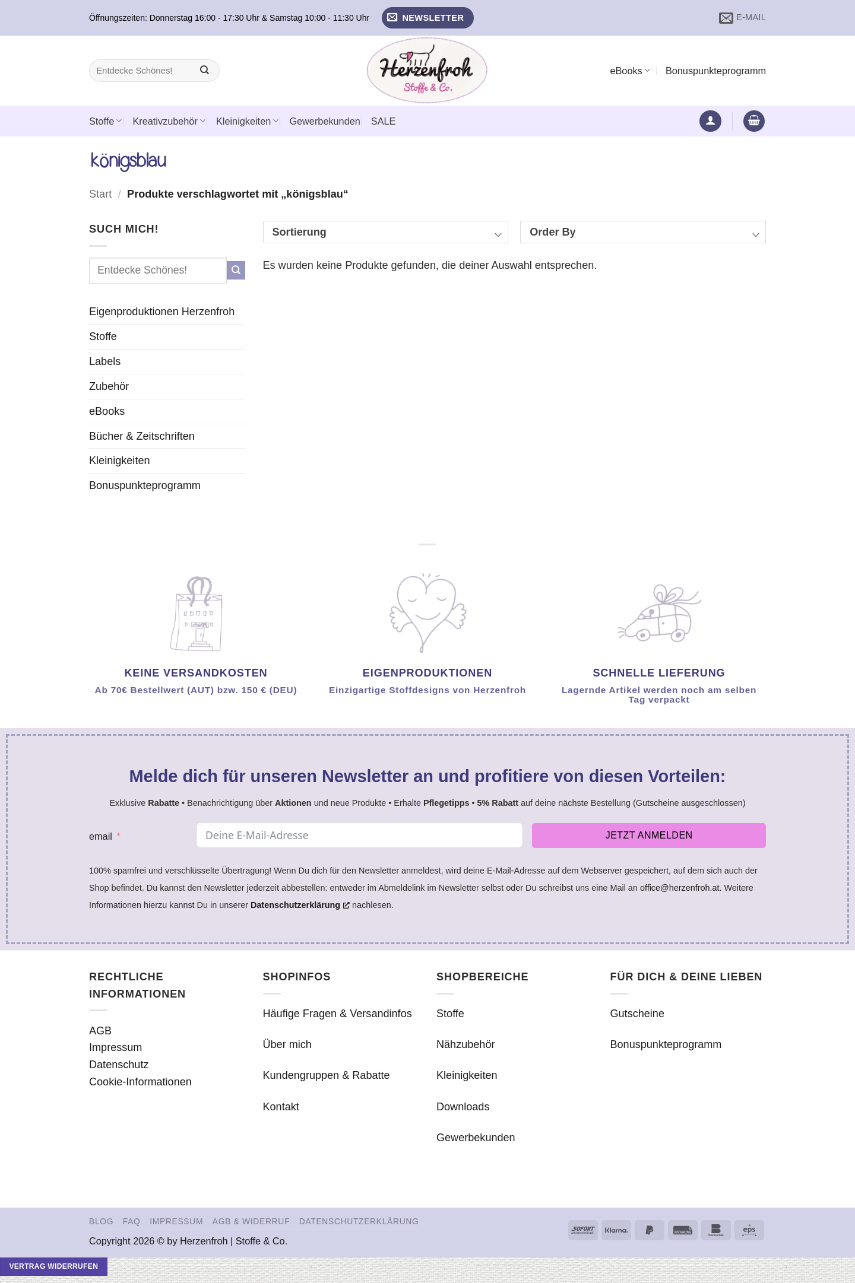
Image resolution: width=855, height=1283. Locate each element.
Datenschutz (119, 1065)
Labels (105, 361)
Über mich (287, 1044)
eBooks (630, 70)
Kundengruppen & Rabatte (326, 1075)
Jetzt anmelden (649, 835)
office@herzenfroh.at (680, 888)
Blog (101, 1221)
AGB (100, 1031)
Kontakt (281, 1107)
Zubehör (109, 386)
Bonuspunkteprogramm (716, 70)
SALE (383, 121)
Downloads (462, 1107)
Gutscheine (637, 1014)
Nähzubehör (465, 1044)
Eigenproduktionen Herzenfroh (162, 311)
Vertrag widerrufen (53, 1266)
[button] (428, 18)
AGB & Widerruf (251, 1221)
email (100, 836)
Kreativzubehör (168, 120)
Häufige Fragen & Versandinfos (337, 1014)
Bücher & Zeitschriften (142, 436)
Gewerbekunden (324, 121)
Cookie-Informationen (140, 1082)
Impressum (115, 1047)
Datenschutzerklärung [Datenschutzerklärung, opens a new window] (300, 905)
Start (100, 194)
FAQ (132, 1221)
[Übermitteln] (204, 71)
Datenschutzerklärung (359, 1221)
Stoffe (105, 120)
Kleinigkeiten (247, 120)
